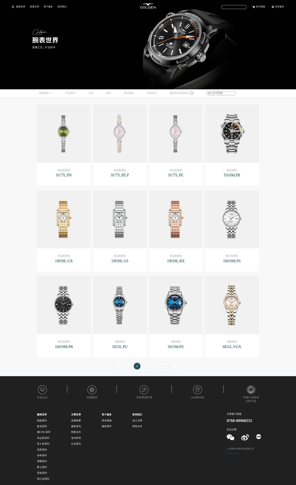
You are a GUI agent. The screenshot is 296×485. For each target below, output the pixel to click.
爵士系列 (42, 467)
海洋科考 (76, 438)
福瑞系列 (42, 420)
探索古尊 (34, 7)
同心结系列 (43, 478)
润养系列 (42, 449)
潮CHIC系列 (43, 432)
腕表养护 (107, 426)
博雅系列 (42, 461)
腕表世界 (20, 7)
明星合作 (76, 432)
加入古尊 (137, 420)
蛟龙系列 (42, 426)
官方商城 (260, 7)
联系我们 (62, 7)
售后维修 (107, 420)
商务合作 (137, 426)
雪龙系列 (42, 472)
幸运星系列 (43, 438)
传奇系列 (42, 455)
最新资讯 (76, 426)
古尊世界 (76, 414)
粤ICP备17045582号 (233, 453)
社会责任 (76, 443)
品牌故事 (76, 420)
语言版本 (279, 7)
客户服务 (48, 7)
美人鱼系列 (43, 443)
